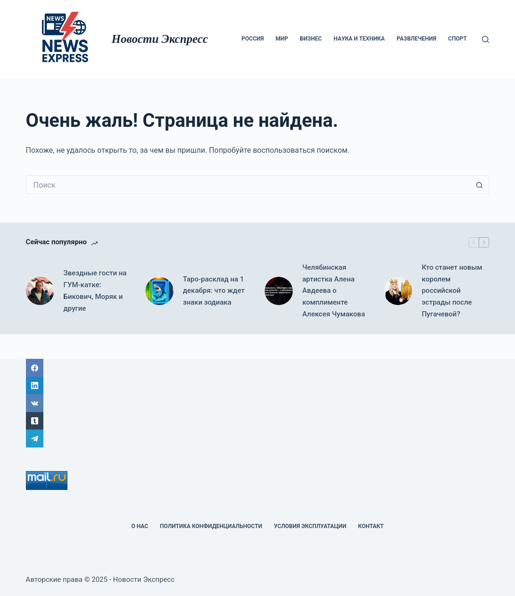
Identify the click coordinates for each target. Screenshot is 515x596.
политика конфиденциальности (211, 526)
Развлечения (416, 38)
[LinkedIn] (258, 386)
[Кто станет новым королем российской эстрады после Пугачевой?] (398, 291)
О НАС (139, 526)
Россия (252, 38)
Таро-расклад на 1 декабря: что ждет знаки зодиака (214, 291)
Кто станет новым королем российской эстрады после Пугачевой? (452, 290)
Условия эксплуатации (310, 526)
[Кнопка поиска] (479, 184)
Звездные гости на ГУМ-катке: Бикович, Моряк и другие (95, 290)
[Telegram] (258, 438)
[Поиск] (485, 39)
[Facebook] (258, 368)
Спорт (457, 38)
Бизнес (311, 38)
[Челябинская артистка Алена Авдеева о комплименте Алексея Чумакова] (279, 291)
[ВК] (258, 403)
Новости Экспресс (160, 39)
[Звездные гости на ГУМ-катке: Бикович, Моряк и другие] (40, 291)
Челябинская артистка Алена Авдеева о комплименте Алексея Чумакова (333, 290)
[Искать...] (248, 184)
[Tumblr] (258, 421)
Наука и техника (359, 38)
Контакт (370, 526)
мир (281, 38)
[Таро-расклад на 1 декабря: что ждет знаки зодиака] (159, 291)
